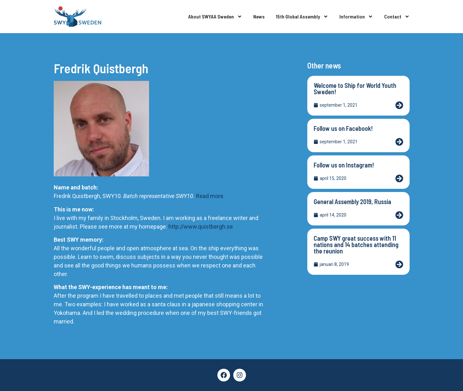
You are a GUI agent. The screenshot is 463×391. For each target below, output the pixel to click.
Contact (397, 16)
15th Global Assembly (302, 16)
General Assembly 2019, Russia (352, 201)
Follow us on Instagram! (344, 165)
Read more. (210, 196)
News (259, 16)
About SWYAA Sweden (215, 16)
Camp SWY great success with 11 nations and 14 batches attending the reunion (356, 244)
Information (356, 16)
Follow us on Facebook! (343, 128)
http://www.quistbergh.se (200, 226)
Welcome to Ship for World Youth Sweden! (355, 89)
